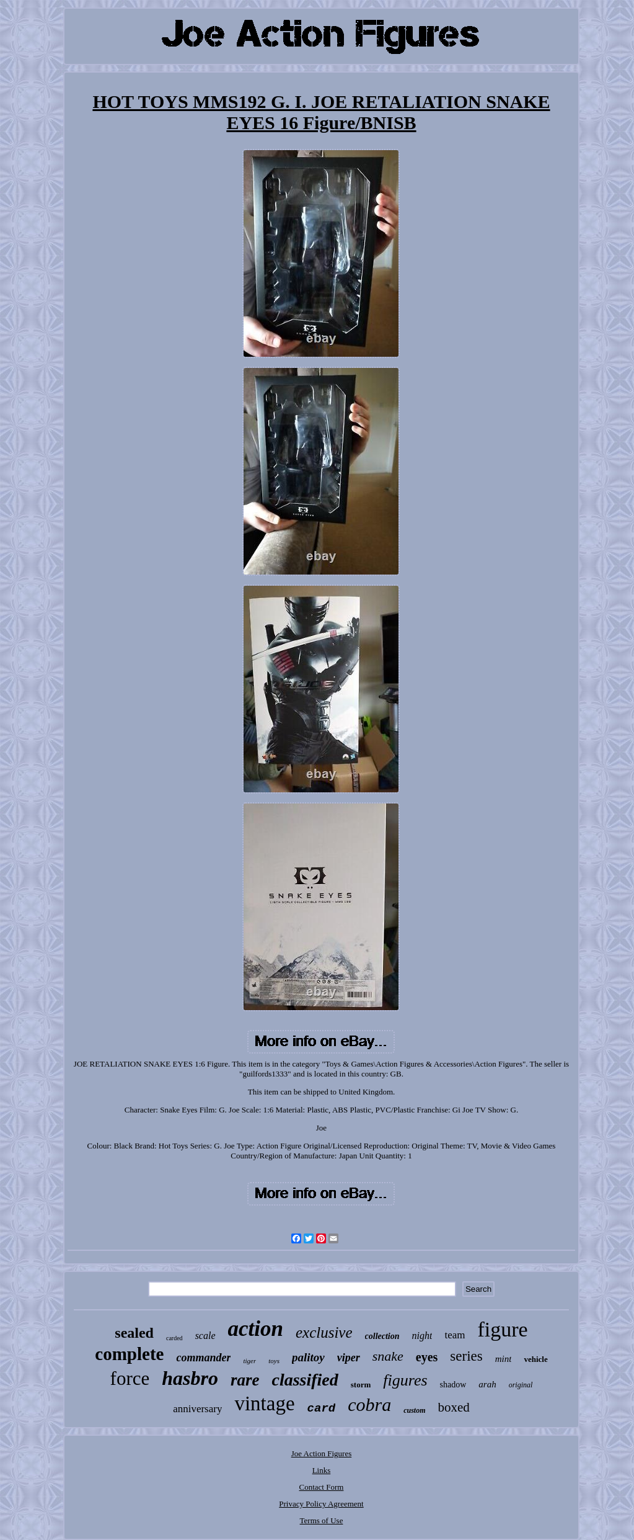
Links (321, 1470)
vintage (264, 1403)
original (521, 1385)
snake (387, 1356)
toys (274, 1360)
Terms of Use (321, 1520)
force (130, 1378)
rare (245, 1380)
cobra (369, 1404)
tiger (249, 1360)
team (454, 1335)
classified (304, 1379)
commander (203, 1357)
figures (405, 1380)
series (466, 1356)
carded (174, 1338)
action (255, 1329)
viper (348, 1357)
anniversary (197, 1409)
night (422, 1335)
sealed (134, 1333)
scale (205, 1335)
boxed (454, 1407)
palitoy (308, 1357)
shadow (453, 1384)
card (321, 1408)
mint (503, 1359)
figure (503, 1329)
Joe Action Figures (321, 1453)
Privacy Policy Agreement (321, 1503)
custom (414, 1410)
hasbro (190, 1378)
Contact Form (321, 1487)
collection (382, 1336)
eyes (427, 1357)
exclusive (324, 1332)
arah (487, 1384)
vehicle (535, 1359)
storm (361, 1384)
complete (129, 1354)
